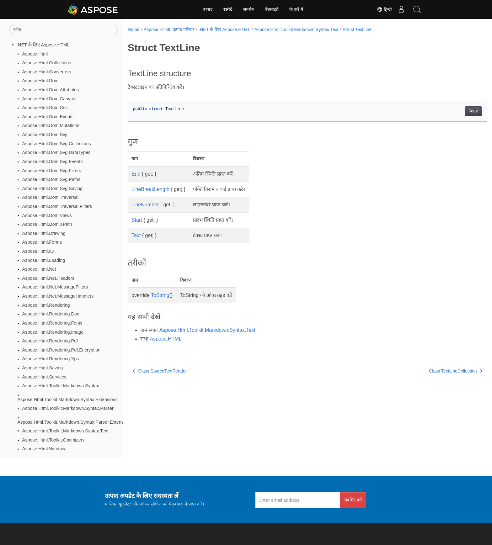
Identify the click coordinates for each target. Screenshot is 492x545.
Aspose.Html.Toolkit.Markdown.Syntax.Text (65, 430)
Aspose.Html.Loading (43, 260)
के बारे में (296, 9)
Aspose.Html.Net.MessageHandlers (58, 296)
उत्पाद (207, 9)
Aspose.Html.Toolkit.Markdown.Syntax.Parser (68, 408)
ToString (160, 295)
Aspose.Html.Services (44, 376)
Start (136, 220)
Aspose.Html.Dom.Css (45, 107)
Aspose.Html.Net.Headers (48, 278)
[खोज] (63, 29)
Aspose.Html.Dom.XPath (47, 224)
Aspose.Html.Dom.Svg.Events (52, 161)
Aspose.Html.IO (38, 251)
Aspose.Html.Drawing (44, 233)
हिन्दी (384, 9)
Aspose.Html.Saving (42, 367)
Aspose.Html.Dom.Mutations (50, 125)
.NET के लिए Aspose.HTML (43, 44)
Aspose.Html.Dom (40, 80)
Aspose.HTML (165, 338)
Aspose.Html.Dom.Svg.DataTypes (56, 152)
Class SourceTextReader (160, 370)
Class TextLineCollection (430, 370)
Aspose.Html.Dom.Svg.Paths (51, 179)
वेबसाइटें (271, 9)
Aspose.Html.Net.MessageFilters (55, 286)
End (135, 174)
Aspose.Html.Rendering (46, 305)
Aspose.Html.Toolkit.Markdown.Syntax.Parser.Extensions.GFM (80, 422)
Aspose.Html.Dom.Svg (45, 134)
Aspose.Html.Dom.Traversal (50, 197)
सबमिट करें (353, 500)
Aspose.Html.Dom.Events (48, 116)
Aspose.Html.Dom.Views (47, 215)
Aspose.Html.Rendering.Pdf (50, 340)
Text (136, 235)
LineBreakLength (150, 189)
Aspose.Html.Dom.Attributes (50, 89)
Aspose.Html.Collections (46, 62)
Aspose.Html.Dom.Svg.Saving (52, 188)
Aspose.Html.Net (39, 269)
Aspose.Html (35, 53)
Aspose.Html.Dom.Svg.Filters (51, 170)
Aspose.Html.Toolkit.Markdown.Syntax (60, 385)
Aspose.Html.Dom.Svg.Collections (56, 143)
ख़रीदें (227, 9)
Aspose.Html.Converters (46, 71)
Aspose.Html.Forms (42, 242)
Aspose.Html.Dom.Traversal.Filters (57, 206)
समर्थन (248, 9)
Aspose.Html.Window (43, 448)
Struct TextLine (357, 29)
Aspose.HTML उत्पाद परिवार (169, 29)
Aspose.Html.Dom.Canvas (48, 98)
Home (133, 29)
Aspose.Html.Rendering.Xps (50, 358)
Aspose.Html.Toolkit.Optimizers (53, 439)
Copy (448, 111)
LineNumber (145, 204)
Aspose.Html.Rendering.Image (53, 332)
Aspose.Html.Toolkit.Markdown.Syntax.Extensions (68, 399)
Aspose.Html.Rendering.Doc (50, 313)
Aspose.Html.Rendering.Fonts (52, 322)
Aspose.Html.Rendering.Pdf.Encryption (61, 349)
